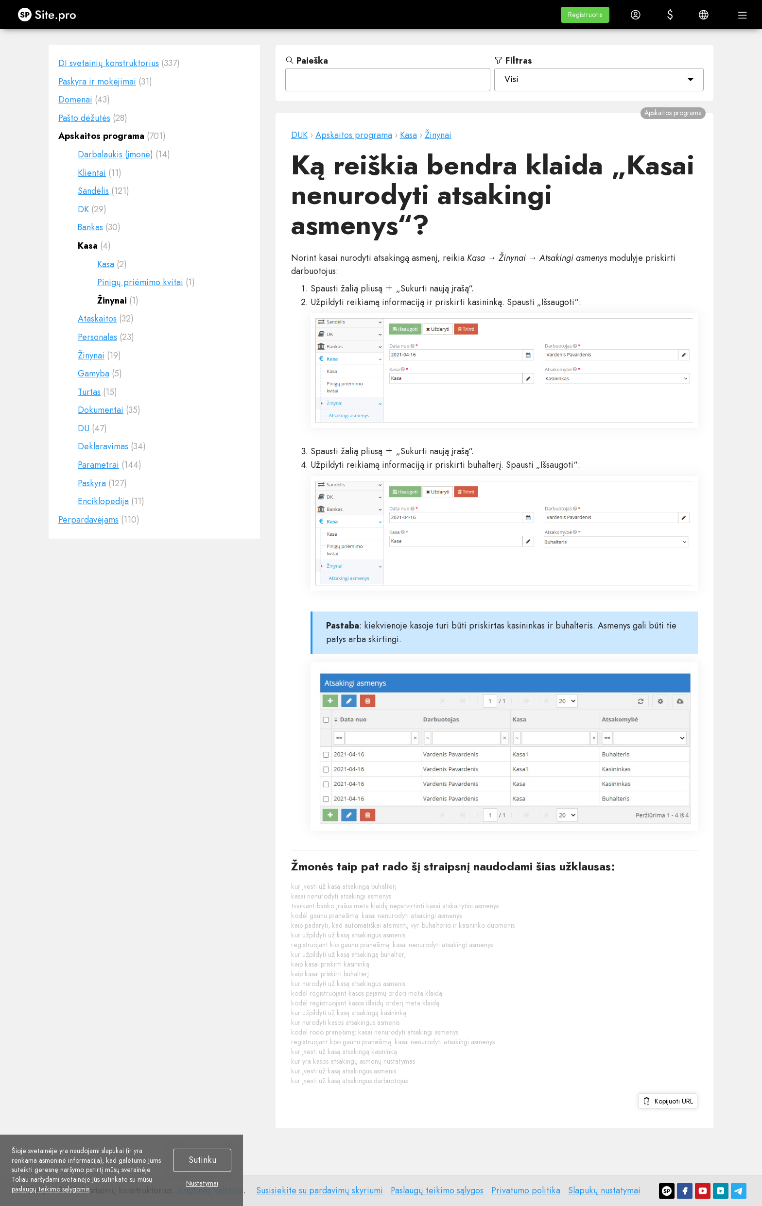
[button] (585, 15)
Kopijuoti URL (667, 1101)
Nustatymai (202, 1184)
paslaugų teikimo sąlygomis (50, 1189)
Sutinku (202, 1160)
